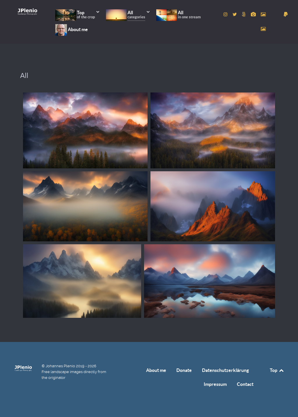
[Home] (27, 11)
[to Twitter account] (235, 14)
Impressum (215, 384)
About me (156, 370)
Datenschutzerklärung (225, 370)
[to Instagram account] (226, 14)
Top (277, 370)
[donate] (286, 14)
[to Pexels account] (263, 14)
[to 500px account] (244, 14)
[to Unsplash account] (263, 29)
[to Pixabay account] (254, 14)
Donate (184, 370)
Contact (245, 384)
